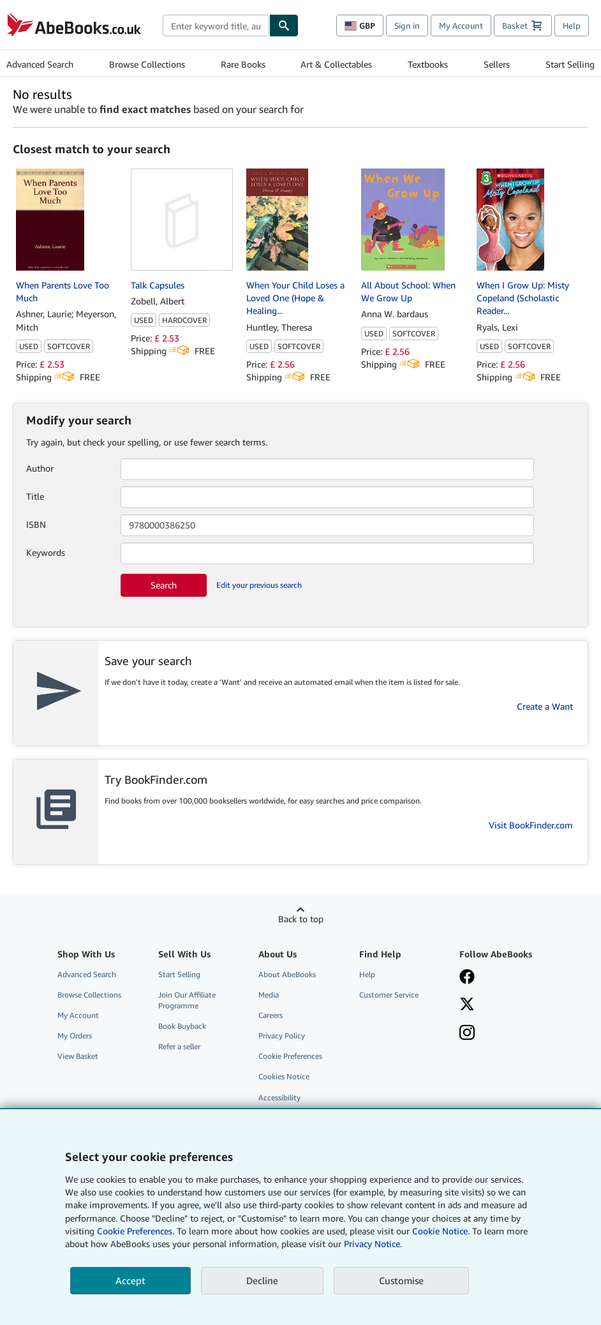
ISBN (36, 524)
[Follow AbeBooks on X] (502, 1005)
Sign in (407, 25)
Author (40, 468)
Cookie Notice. (441, 1230)
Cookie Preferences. (135, 1230)
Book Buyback (182, 1026)
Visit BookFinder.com (531, 825)
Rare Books (243, 64)
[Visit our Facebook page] (502, 978)
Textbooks (428, 64)
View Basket (77, 1056)
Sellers (497, 64)
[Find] (284, 25)
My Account (461, 25)
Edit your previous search (259, 585)
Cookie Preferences (290, 1056)
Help (572, 25)
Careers (270, 1015)
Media (268, 994)
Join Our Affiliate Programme (187, 1000)
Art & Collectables (336, 64)
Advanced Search (39, 64)
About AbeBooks (287, 974)
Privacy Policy (281, 1035)
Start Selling (570, 64)
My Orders (74, 1035)
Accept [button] (130, 1280)
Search (164, 585)
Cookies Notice (283, 1076)
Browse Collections (147, 64)
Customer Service (389, 994)
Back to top (300, 918)
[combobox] (216, 25)
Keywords (45, 552)
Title (35, 496)
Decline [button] (262, 1280)
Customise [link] (401, 1280)
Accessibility (279, 1097)
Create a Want (545, 706)
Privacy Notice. (373, 1243)
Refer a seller (179, 1046)
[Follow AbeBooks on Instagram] (502, 1034)
